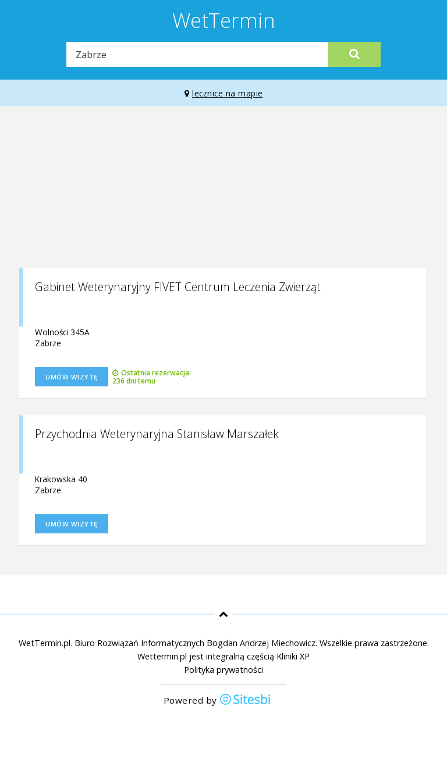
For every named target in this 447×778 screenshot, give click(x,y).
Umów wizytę (71, 376)
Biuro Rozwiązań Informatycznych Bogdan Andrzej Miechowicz (194, 642)
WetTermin (223, 20)
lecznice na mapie (224, 93)
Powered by (218, 700)
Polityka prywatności (223, 669)
